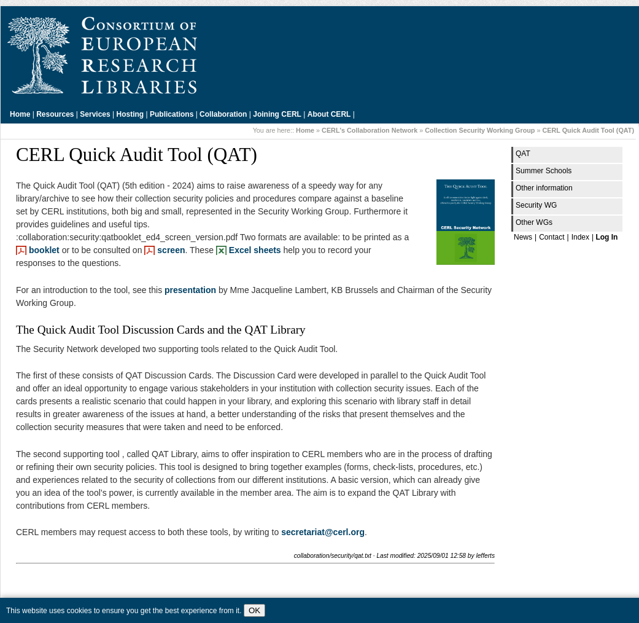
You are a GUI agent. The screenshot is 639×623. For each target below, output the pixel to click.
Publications (171, 114)
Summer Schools (543, 171)
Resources (55, 114)
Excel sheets (255, 250)
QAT (523, 153)
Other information (544, 188)
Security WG (536, 205)
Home (20, 114)
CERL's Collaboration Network (369, 130)
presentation (190, 290)
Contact (551, 237)
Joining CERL (277, 114)
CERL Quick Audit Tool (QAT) (588, 130)
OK (254, 610)
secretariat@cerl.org (323, 532)
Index (580, 237)
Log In (606, 237)
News (523, 237)
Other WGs (534, 222)
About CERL (329, 114)
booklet (44, 250)
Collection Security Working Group (480, 130)
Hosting (130, 114)
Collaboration (223, 114)
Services (95, 114)
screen (171, 250)
